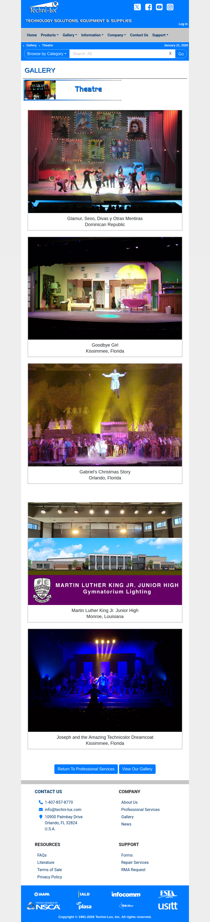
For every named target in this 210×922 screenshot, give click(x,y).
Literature (45, 862)
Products (48, 35)
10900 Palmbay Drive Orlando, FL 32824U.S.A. (64, 822)
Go (181, 54)
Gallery (68, 35)
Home (32, 35)
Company (115, 35)
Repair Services (135, 862)
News (126, 824)
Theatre (47, 45)
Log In (183, 24)
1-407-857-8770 (59, 802)
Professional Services (140, 809)
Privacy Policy (49, 877)
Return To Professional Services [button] (86, 769)
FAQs (42, 855)
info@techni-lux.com (63, 809)
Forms (127, 855)
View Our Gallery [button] (137, 769)
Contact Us (139, 35)
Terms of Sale (49, 869)
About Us (129, 802)
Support (159, 35)
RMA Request (133, 869)
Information (90, 35)
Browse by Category (45, 54)
